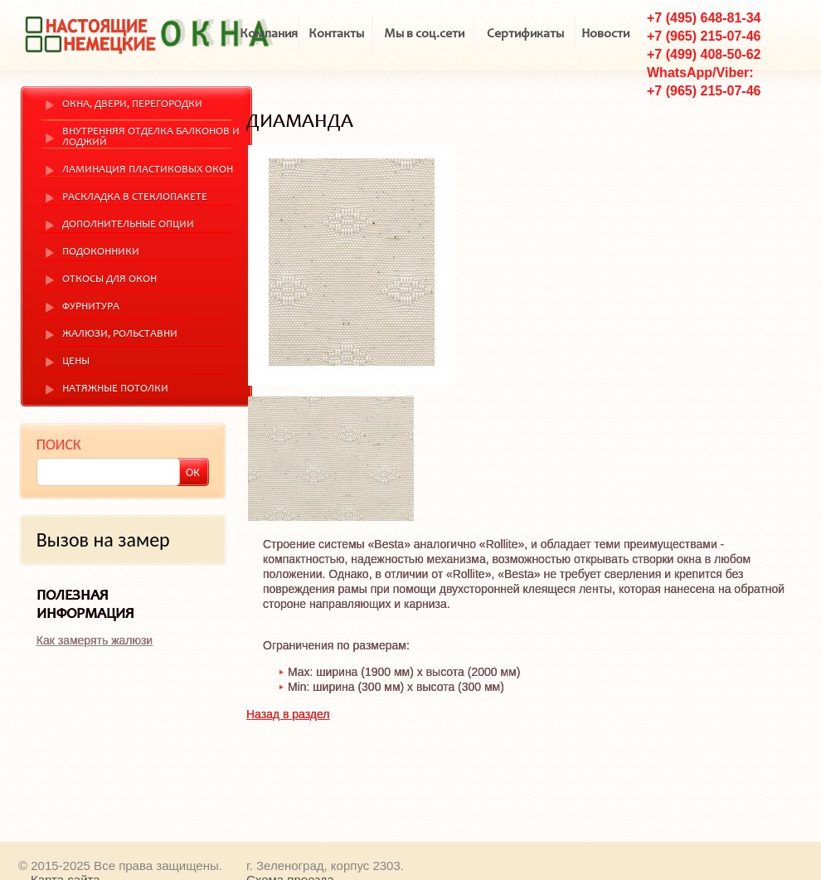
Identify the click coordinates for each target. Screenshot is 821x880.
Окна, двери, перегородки (132, 105)
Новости (605, 34)
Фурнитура (90, 307)
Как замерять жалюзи (94, 640)
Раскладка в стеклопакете (134, 197)
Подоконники (100, 252)
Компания (269, 34)
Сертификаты (525, 34)
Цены (76, 362)
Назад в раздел (288, 714)
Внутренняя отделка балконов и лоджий (151, 137)
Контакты (336, 34)
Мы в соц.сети (424, 34)
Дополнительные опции (128, 225)
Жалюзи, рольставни (119, 334)
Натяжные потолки (115, 389)
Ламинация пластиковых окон (147, 170)
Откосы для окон (109, 280)
